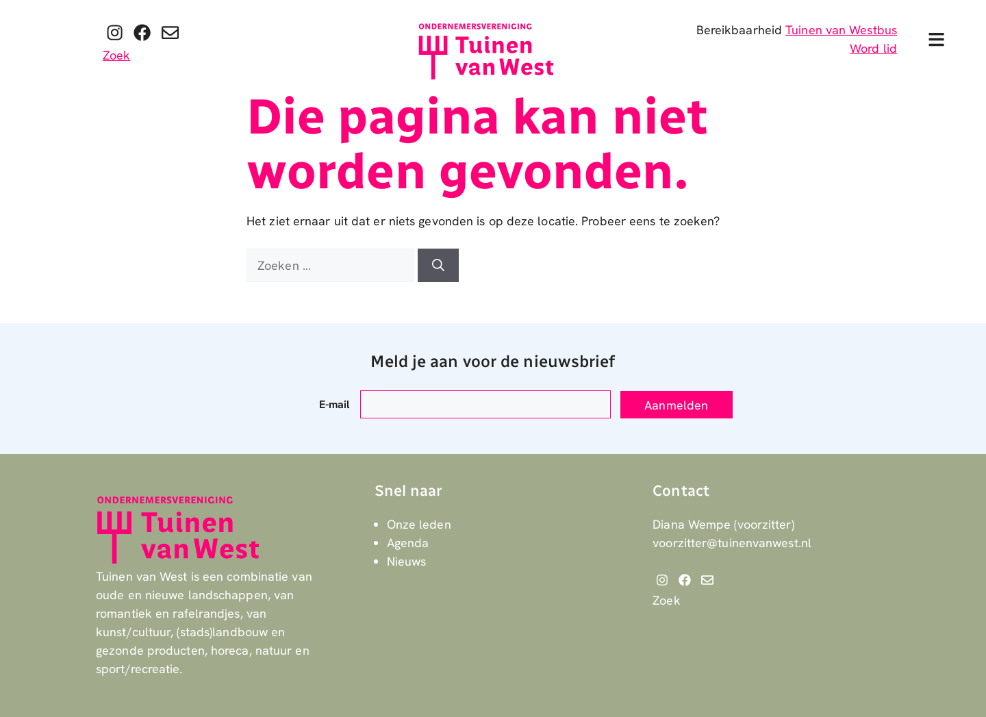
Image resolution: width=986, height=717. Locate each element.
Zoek (116, 55)
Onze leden (419, 524)
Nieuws (407, 561)
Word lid (873, 48)
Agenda (408, 543)
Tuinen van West (831, 30)
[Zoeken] (438, 265)
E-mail (334, 404)
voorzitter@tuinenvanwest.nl (732, 543)
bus (887, 30)
